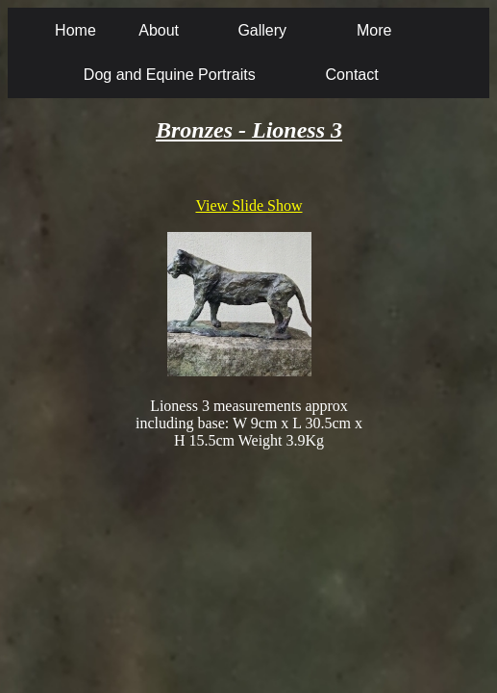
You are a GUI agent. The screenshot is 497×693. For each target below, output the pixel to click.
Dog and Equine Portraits (170, 74)
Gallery (261, 30)
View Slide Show (248, 205)
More (374, 30)
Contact (352, 74)
